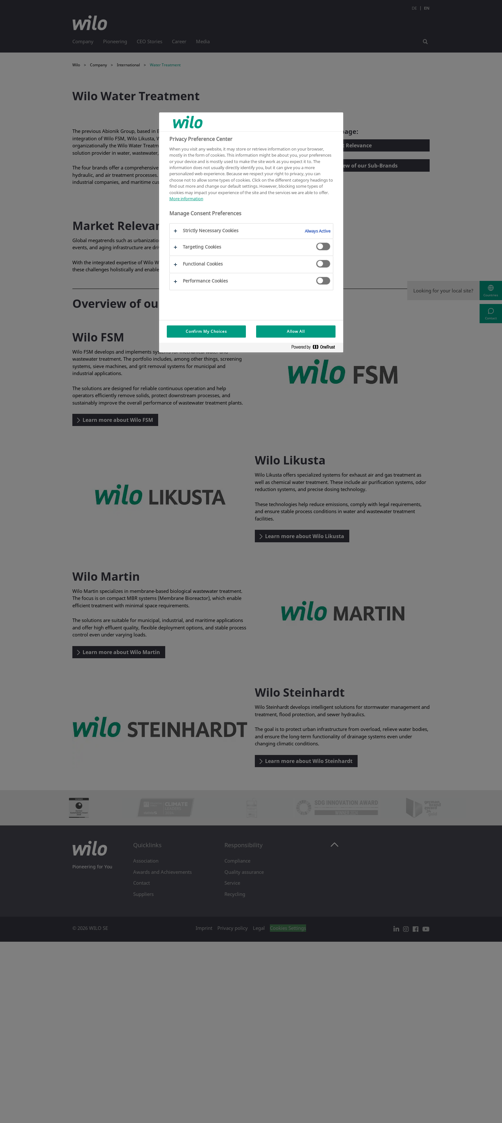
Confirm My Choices (206, 331)
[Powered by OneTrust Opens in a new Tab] (315, 348)
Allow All (296, 331)
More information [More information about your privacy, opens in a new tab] (186, 198)
